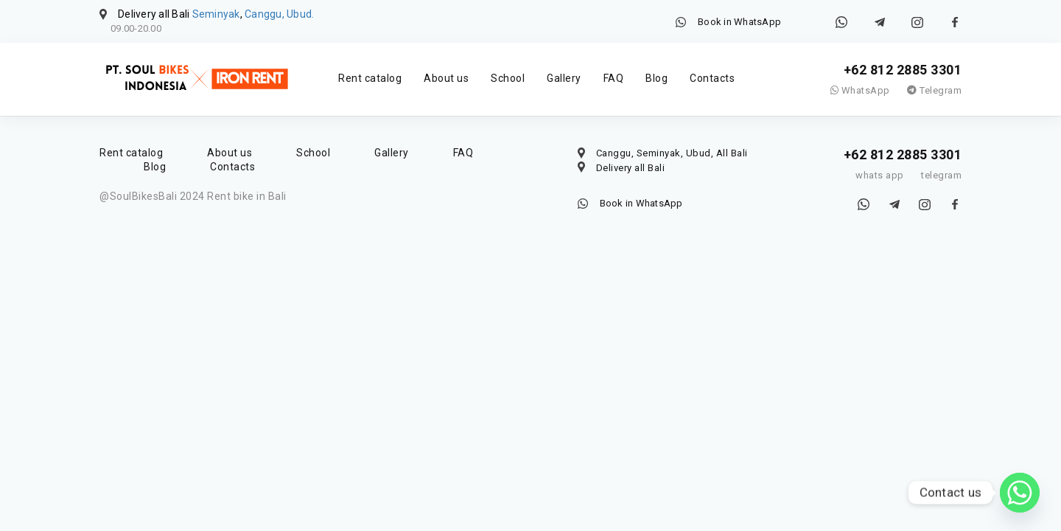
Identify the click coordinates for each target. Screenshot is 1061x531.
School (508, 78)
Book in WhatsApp (739, 21)
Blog (656, 78)
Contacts (712, 78)
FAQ (613, 78)
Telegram (934, 90)
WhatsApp (860, 90)
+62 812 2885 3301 (903, 69)
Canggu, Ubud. (279, 14)
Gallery (564, 78)
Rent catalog (370, 78)
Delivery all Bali (630, 167)
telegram (941, 175)
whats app (879, 175)
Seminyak (216, 14)
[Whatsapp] (1020, 493)
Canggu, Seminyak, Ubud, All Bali (672, 153)
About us (446, 78)
